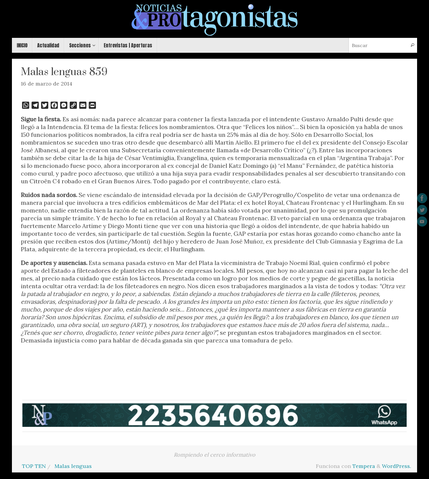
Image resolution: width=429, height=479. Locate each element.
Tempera (363, 466)
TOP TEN (34, 466)
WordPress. (396, 466)
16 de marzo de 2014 (46, 83)
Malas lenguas (73, 466)
